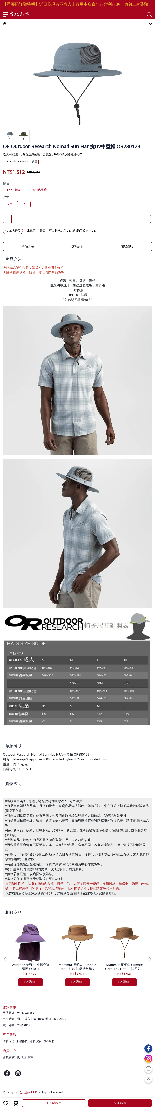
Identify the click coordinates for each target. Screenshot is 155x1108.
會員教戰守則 (11, 1057)
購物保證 (8, 1041)
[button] (149, 958)
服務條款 (22, 1041)
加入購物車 (53, 1103)
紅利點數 (27, 1057)
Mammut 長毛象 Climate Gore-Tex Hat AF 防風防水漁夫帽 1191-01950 (124, 967)
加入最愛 (13, 231)
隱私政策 (35, 1041)
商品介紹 (28, 246)
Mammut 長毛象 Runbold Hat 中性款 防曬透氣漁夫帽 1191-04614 (77, 967)
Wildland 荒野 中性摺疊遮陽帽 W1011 (30, 967)
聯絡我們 (48, 1041)
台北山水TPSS (28, 1092)
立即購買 (120, 1103)
